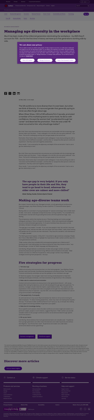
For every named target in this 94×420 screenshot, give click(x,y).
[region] (47, 53)
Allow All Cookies (27, 60)
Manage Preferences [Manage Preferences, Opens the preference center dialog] (45, 60)
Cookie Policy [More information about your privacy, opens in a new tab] (29, 56)
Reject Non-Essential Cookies (65, 60)
